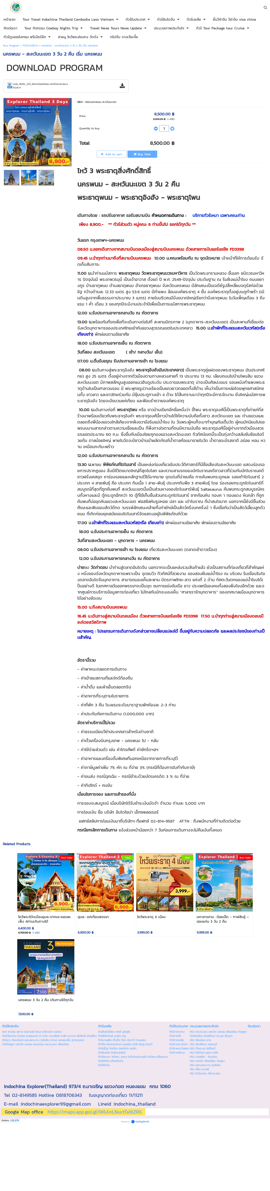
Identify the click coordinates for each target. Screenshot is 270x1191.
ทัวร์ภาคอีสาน (30, 46)
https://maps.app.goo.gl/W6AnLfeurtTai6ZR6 (95, 1111)
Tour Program (11, 46)
